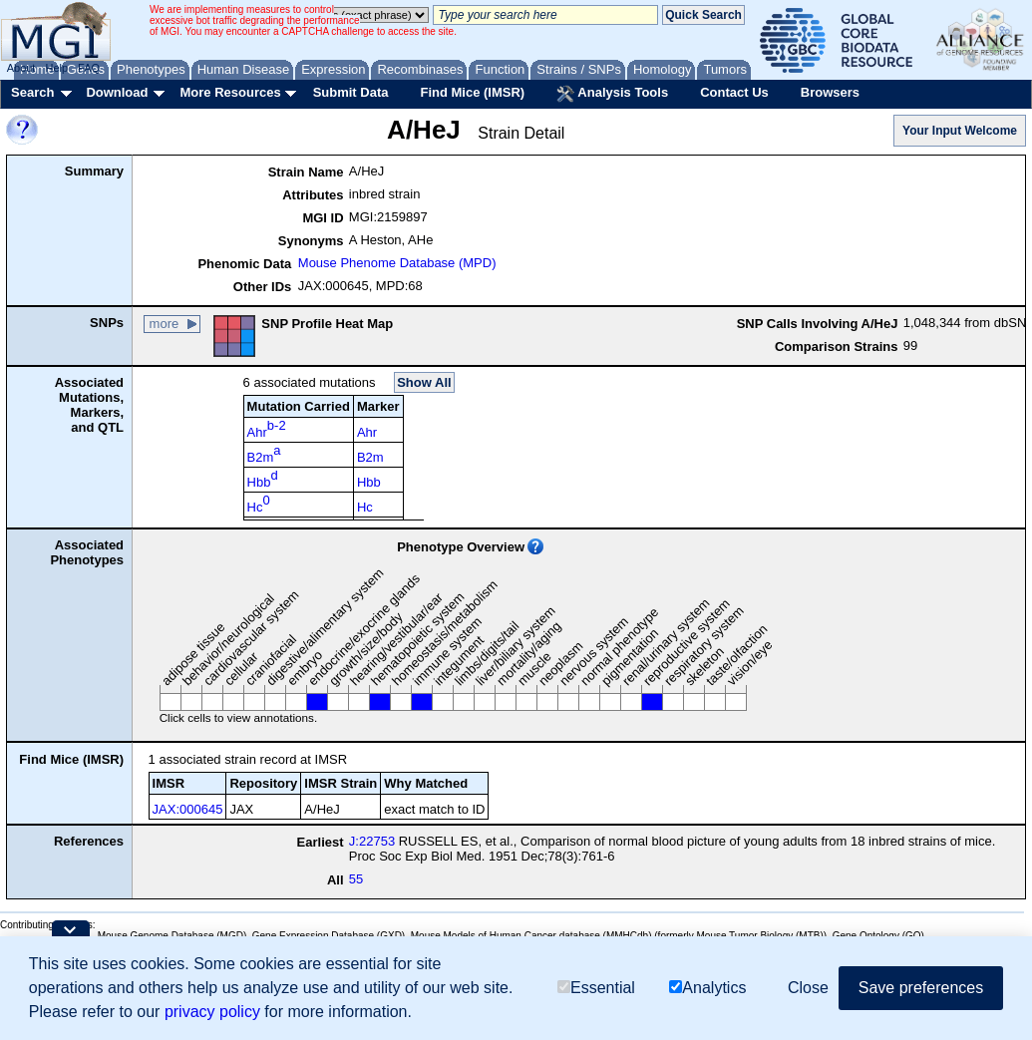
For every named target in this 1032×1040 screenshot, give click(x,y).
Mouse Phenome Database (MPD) (397, 262)
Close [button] (808, 987)
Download (117, 92)
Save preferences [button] (921, 987)
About (21, 68)
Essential (596, 987)
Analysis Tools (612, 94)
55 (356, 878)
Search (32, 92)
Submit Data (351, 92)
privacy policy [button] (212, 1011)
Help (56, 68)
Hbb (262, 479)
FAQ (89, 68)
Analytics (707, 987)
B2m (264, 454)
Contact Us (734, 92)
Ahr (266, 429)
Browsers (830, 92)
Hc (258, 504)
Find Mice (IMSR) (472, 92)
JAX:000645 (188, 809)
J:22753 (372, 841)
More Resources (229, 92)
